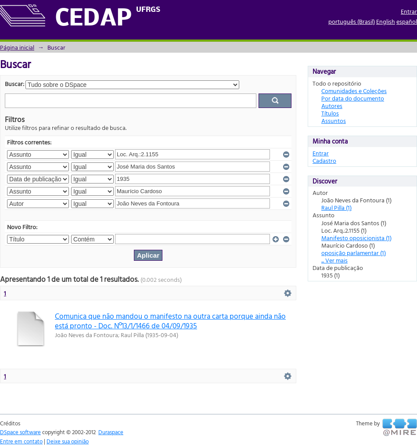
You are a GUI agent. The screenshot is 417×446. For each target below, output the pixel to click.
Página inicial (17, 47)
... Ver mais (334, 260)
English (385, 21)
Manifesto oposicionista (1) (356, 237)
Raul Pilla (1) (336, 207)
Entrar (409, 11)
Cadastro (324, 160)
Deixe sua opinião (68, 441)
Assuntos (333, 120)
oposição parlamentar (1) (353, 252)
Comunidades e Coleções (354, 90)
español (406, 21)
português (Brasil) (351, 21)
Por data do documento (352, 98)
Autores (331, 105)
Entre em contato (21, 441)
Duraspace (110, 432)
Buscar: (14, 83)
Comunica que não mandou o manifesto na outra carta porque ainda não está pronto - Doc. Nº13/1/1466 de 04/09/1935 (170, 320)
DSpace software (20, 432)
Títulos (330, 113)
